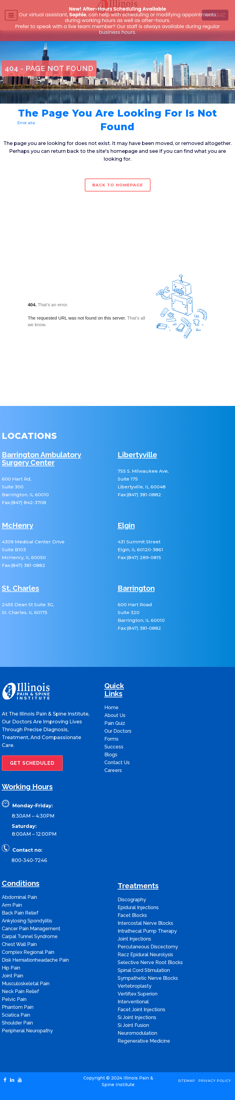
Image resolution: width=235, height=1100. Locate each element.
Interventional (133, 1002)
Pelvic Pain (14, 999)
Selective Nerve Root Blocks (150, 962)
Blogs (110, 754)
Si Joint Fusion (133, 1025)
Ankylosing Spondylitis (27, 921)
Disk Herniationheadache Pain (35, 960)
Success (113, 747)
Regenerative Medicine (144, 1041)
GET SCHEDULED (32, 763)
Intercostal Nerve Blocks (145, 923)
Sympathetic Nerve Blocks (148, 978)
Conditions (21, 884)
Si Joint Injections (137, 1017)
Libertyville (137, 455)
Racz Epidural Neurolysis (145, 954)
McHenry (17, 526)
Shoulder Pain (17, 1023)
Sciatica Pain (16, 1015)
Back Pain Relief (20, 913)
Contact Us (117, 762)
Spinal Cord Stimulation (144, 970)
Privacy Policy (214, 1081)
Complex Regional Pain (28, 952)
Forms (111, 739)
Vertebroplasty (134, 986)
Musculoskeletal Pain (25, 983)
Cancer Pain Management (31, 928)
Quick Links (114, 690)
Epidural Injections (138, 907)
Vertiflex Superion (137, 994)
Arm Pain (12, 905)
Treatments (138, 886)
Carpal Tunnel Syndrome (30, 936)
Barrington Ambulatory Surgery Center (41, 459)
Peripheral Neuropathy (27, 1031)
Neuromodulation (137, 1033)
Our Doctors (118, 731)
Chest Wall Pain (19, 944)
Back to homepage (117, 184)
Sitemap (186, 1081)
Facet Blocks (132, 915)
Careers (113, 770)
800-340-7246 (29, 860)
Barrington (136, 588)
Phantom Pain (17, 1007)
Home (8, 123)
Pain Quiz (114, 723)
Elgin (126, 526)
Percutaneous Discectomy (148, 947)
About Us (114, 715)
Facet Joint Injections (141, 1009)
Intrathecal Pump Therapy (147, 931)
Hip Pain (11, 968)
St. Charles (20, 588)
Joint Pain (12, 976)
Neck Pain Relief (20, 991)
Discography (132, 899)
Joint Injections (134, 939)
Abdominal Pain (19, 897)
